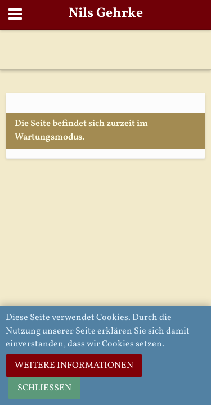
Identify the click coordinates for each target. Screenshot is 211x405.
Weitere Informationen (74, 365)
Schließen (44, 388)
